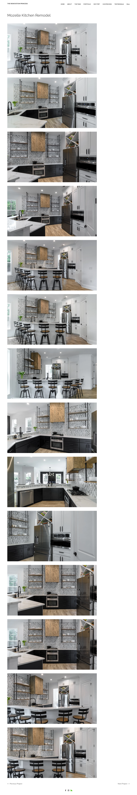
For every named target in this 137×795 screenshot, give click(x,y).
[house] (66, 790)
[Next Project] (124, 784)
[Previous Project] (14, 784)
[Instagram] (68, 790)
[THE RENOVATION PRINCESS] (17, 3)
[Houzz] (71, 790)
